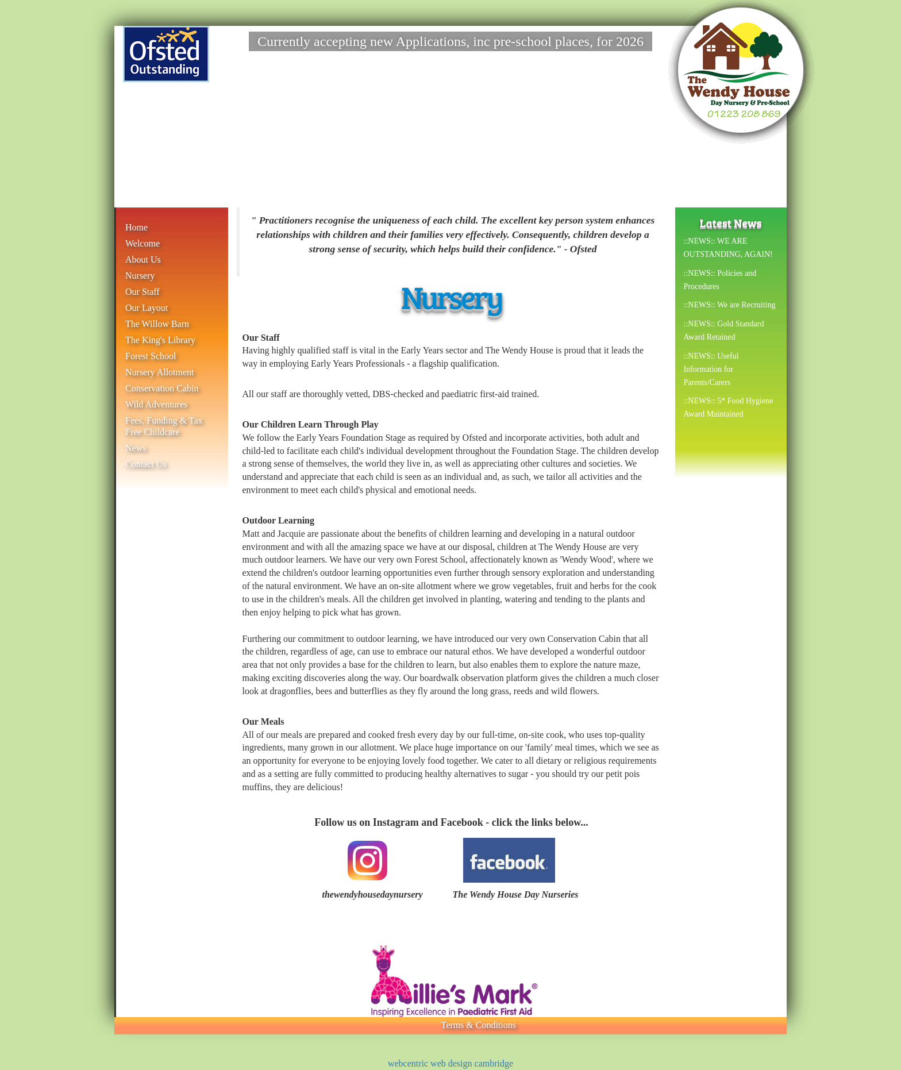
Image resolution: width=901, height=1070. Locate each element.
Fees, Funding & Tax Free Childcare (164, 426)
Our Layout (146, 308)
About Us (143, 259)
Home (136, 227)
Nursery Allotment (159, 372)
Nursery (140, 275)
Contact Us (146, 464)
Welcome (142, 243)
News (135, 448)
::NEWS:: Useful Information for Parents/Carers (711, 369)
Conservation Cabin (162, 388)
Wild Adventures (156, 404)
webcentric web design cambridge (450, 1063)
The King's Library (160, 340)
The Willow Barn (157, 324)
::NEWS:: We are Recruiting (730, 305)
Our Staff (142, 292)
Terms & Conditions (478, 1025)
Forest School (150, 356)
